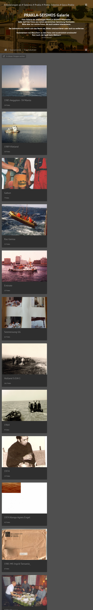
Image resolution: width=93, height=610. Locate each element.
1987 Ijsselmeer (12, 456)
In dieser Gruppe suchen (14, 56)
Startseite (5, 50)
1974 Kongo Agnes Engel (64, 277)
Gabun (7, 143)
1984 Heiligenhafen (14, 367)
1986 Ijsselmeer (59, 412)
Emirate (8, 188)
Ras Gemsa (56, 143)
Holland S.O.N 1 (12, 233)
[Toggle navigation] (86, 5)
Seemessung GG (59, 188)
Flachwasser (30, 49)
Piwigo (51, 606)
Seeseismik (15, 49)
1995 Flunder (58, 546)
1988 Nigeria (11, 501)
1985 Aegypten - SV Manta (17, 98)
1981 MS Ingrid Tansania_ (17, 322)
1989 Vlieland (58, 98)
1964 (53, 233)
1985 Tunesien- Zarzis (62, 367)
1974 (7, 277)
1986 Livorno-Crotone (15, 412)
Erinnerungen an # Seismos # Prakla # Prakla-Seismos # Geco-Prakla (39, 4)
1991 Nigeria (11, 546)
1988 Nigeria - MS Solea (63, 457)
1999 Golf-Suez (12, 591)
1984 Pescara (57, 322)
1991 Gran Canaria (60, 501)
